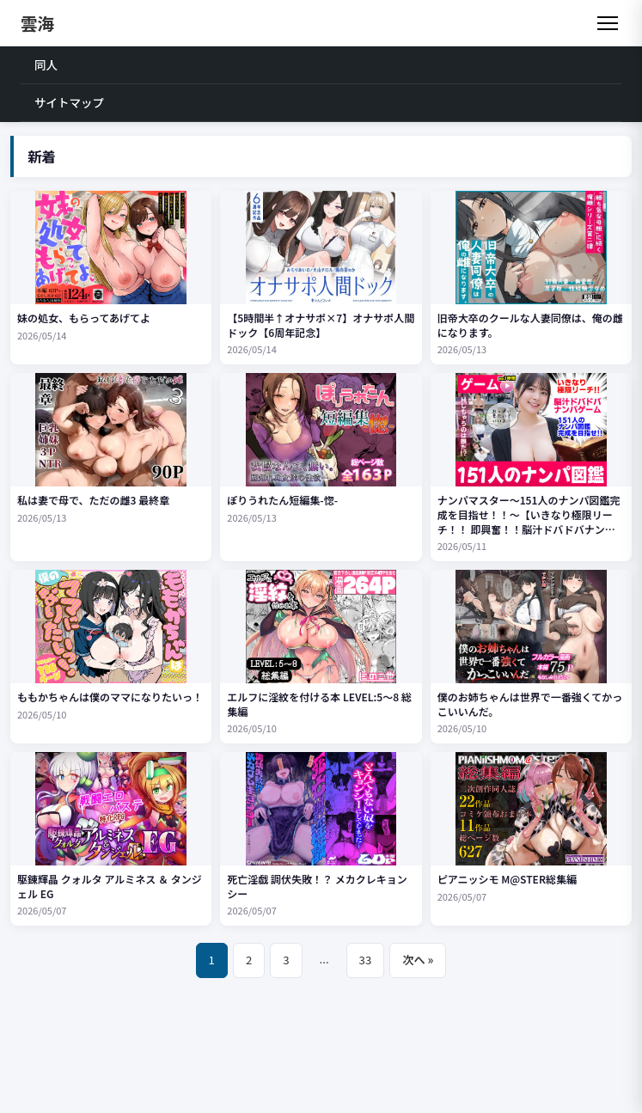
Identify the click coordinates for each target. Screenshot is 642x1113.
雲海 (37, 22)
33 (365, 959)
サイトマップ (69, 102)
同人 (46, 64)
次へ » (417, 959)
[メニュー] (607, 23)
